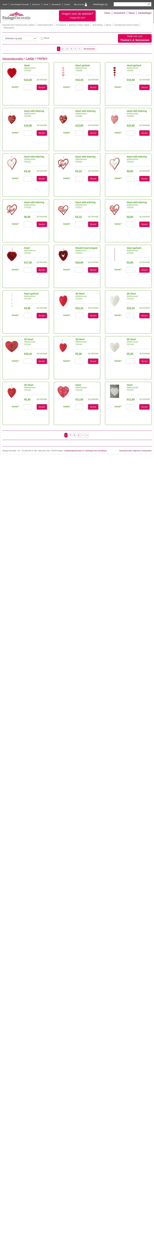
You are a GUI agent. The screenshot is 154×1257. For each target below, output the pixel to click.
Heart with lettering (34, 111)
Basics (108, 25)
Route (46, 4)
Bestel (42, 87)
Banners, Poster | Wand (79, 25)
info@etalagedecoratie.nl (73, 451)
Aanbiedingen (145, 13)
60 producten (89, 49)
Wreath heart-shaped (86, 248)
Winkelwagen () (100, 4)
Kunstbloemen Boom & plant (126, 25)
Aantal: (66, 87)
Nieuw (132, 13)
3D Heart (80, 293)
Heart (27, 65)
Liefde (30, 58)
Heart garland (82, 65)
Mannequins (9, 28)
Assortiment (119, 13)
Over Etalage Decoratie (20, 4)
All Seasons (61, 25)
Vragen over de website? (77, 15)
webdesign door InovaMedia (96, 451)
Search (149, 4)
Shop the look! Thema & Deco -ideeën (18, 25)
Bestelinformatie (126, 451)
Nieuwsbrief (56, 4)
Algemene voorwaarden (142, 451)
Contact (67, 4)
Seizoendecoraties (45, 25)
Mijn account (79, 4)
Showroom (36, 4)
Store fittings (97, 25)
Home (5, 4)
